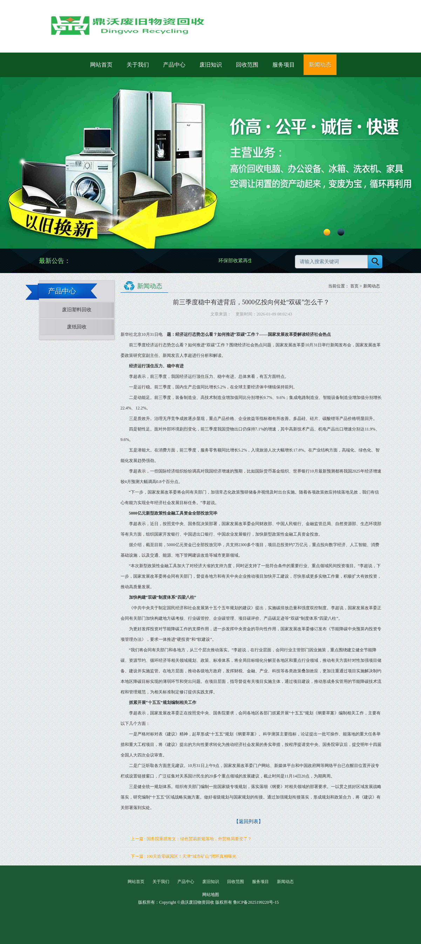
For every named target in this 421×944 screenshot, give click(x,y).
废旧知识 (210, 65)
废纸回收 (77, 327)
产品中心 (174, 65)
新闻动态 (320, 65)
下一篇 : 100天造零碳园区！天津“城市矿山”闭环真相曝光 (184, 856)
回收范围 (247, 65)
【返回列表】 (248, 821)
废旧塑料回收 (76, 309)
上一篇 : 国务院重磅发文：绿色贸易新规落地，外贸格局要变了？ (191, 838)
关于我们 (138, 65)
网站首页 (101, 65)
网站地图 (210, 894)
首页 (354, 286)
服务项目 (283, 65)
